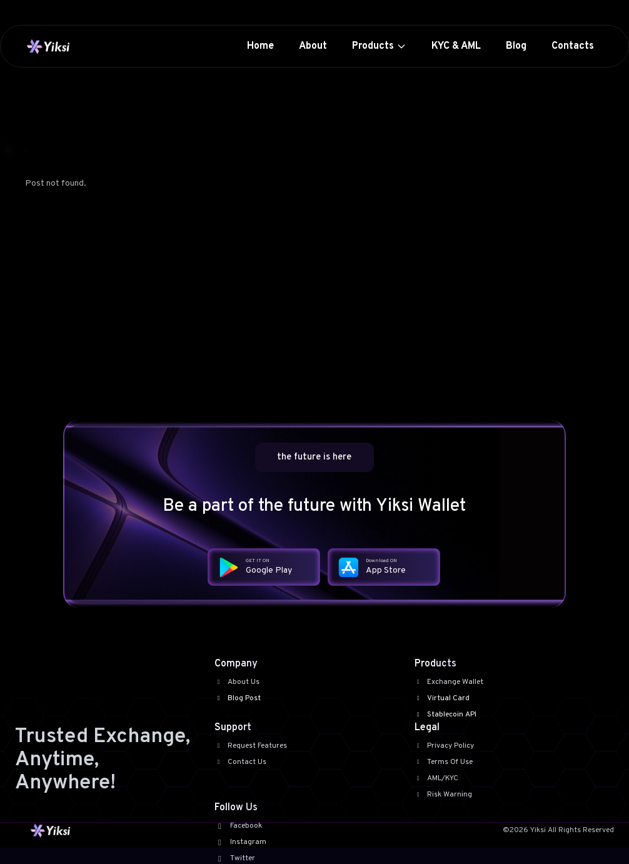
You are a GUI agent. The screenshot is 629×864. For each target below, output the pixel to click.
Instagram (240, 842)
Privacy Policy (445, 746)
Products (379, 46)
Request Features (250, 746)
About (313, 46)
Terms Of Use (444, 762)
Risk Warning (444, 795)
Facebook (237, 826)
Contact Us (240, 762)
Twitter (234, 858)
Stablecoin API (446, 715)
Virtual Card (442, 698)
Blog (516, 46)
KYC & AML (456, 46)
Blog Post (237, 698)
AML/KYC (437, 778)
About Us (236, 682)
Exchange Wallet (449, 682)
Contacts (572, 46)
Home (260, 46)
